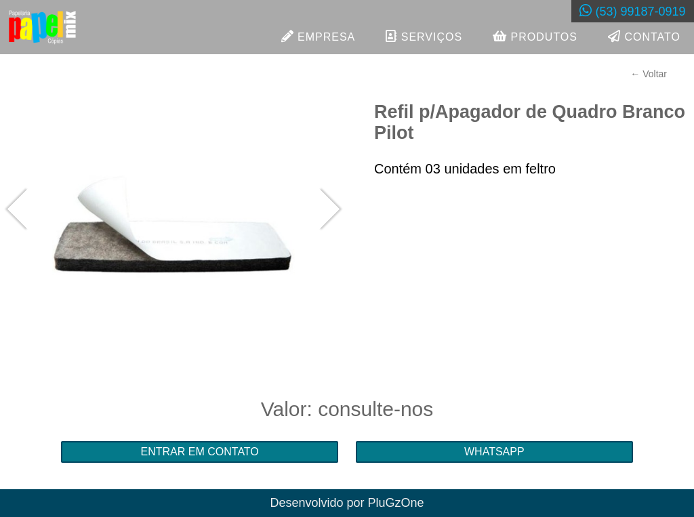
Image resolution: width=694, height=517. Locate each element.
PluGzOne (396, 503)
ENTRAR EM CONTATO (200, 451)
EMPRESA (318, 36)
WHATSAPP (494, 451)
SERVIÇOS (424, 36)
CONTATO (644, 36)
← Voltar (648, 73)
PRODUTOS (535, 36)
